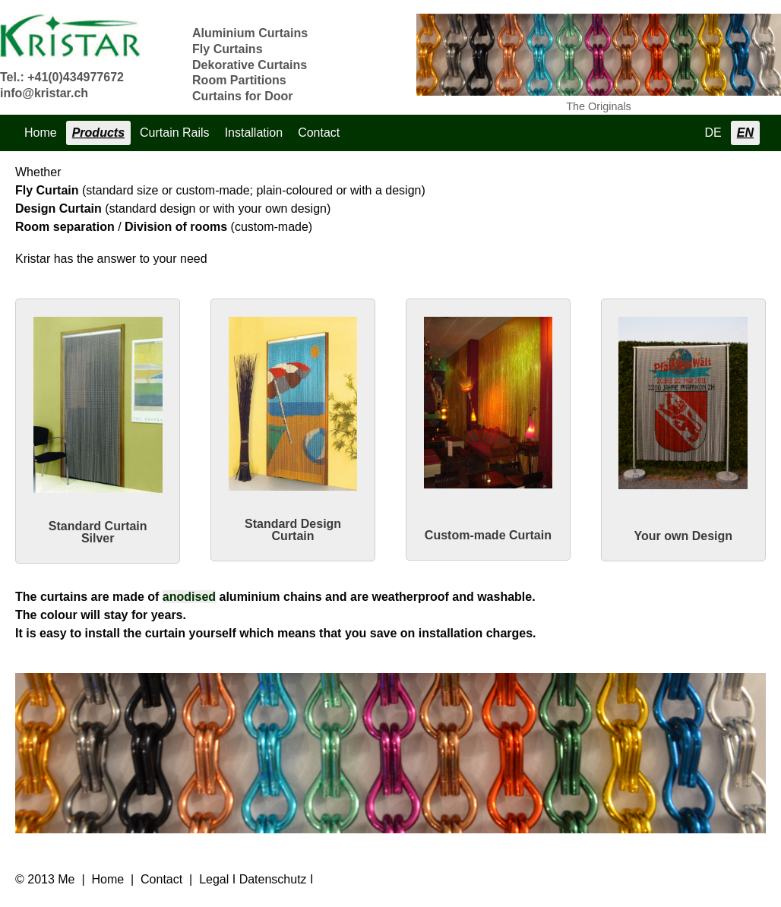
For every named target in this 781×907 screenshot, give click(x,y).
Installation (254, 132)
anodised (189, 596)
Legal (214, 879)
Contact (319, 132)
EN (745, 132)
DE (713, 132)
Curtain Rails (175, 132)
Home (40, 132)
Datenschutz (273, 879)
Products (98, 132)
